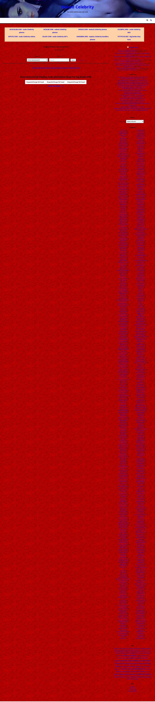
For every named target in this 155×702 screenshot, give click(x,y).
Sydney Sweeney (140, 585)
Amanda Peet (123, 194)
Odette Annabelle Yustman (140, 429)
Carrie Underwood (123, 338)
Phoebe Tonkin (140, 455)
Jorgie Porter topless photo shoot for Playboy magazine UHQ (132, 110)
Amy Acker (123, 206)
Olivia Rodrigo (140, 437)
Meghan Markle (140, 344)
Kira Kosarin (140, 231)
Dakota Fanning (123, 399)
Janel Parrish (123, 592)
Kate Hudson (140, 188)
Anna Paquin (123, 231)
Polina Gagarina (140, 460)
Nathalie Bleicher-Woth (140, 409)
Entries (132, 688)
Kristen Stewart (140, 240)
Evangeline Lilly (123, 504)
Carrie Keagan (123, 336)
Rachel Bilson (140, 463)
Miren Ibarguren (140, 376)
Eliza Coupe (123, 450)
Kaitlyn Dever (140, 169)
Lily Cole (140, 290)
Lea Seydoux (140, 272)
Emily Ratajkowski (123, 475)
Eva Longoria (123, 499)
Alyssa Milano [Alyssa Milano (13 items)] (130, 648)
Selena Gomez (140, 534)
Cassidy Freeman (123, 339)
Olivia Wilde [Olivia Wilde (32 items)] (141, 671)
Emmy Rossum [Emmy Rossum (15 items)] (141, 656)
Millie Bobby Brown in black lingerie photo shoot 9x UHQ (132, 80)
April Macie (123, 250)
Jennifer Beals (122, 612)
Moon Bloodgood (140, 387)
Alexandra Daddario (123, 156)
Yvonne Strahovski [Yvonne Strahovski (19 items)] (132, 679)
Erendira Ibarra (123, 490)
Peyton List (140, 452)
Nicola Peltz (140, 417)
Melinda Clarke (140, 346)
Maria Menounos (140, 326)
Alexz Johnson (123, 161)
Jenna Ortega (123, 607)
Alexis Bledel (123, 158)
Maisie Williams (140, 316)
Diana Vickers (123, 427)
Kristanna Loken (140, 235)
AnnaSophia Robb (123, 239)
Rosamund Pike (140, 491)
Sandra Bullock (140, 509)
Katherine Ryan (140, 198)
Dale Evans (123, 402)
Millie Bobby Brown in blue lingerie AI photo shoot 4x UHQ (132, 82)
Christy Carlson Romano (123, 379)
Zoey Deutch (140, 636)
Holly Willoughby (123, 562)
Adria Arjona (123, 140)
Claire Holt (123, 386)
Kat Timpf (140, 183)
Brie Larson (123, 295)
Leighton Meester (140, 278)
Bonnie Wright (123, 288)
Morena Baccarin (140, 389)
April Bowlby (123, 249)
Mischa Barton (140, 377)
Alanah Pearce (123, 153)
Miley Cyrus (140, 366)
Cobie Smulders (123, 387)
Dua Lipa (123, 438)
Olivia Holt (140, 433)
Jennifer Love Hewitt (123, 620)
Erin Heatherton (123, 495)
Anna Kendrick (123, 227)
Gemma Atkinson (123, 519)
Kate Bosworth (140, 186)
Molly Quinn (140, 384)
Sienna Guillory (140, 551)
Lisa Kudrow (140, 300)
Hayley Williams (123, 547)
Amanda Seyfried (122, 196)
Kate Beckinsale (140, 184)
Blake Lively (123, 285)
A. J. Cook (123, 130)
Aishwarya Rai (123, 150)
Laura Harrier (140, 259)
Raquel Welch (140, 475)
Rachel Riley (140, 468)
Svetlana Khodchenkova (140, 584)
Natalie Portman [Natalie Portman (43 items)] (122, 671)
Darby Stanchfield (123, 412)
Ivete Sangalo (123, 575)
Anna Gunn (123, 226)
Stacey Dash (140, 575)
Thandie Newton (140, 598)
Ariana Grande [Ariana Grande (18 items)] (132, 651)
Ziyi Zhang (140, 633)
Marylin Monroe (140, 339)
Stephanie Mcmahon (140, 580)
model (140, 381)
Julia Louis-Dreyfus (140, 153)
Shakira (140, 539)
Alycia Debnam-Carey (123, 183)
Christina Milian (123, 374)
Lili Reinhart (140, 287)
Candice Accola (123, 318)
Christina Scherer (123, 377)
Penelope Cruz (140, 448)
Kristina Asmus (140, 244)
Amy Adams (123, 207)
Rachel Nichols (140, 466)
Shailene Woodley (140, 537)
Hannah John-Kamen (123, 539)
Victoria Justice (140, 617)
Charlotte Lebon (123, 359)
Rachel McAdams (140, 465)
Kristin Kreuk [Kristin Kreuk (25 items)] (145, 666)
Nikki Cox (140, 424)
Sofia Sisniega (140, 559)
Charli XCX (123, 354)
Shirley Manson (140, 549)
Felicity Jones (123, 509)
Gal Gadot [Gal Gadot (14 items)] (125, 658)
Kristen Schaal (140, 239)
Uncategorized (140, 610)
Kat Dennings (140, 181)
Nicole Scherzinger (140, 420)
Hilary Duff (123, 556)
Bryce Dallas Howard (123, 305)
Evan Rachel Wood (123, 503)
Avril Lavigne (123, 265)
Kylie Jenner (140, 247)
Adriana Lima (123, 141)
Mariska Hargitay (140, 334)
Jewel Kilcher (140, 130)
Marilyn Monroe (140, 333)
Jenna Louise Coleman (123, 605)
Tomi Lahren (140, 603)
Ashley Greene (123, 257)
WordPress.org (132, 691)
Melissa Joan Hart (140, 351)
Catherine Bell (123, 344)
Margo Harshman (140, 321)
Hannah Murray (123, 541)
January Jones (123, 593)
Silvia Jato (140, 554)
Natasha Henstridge (140, 407)
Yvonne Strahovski (140, 628)
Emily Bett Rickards (123, 466)
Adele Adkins (123, 138)
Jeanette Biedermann (123, 597)
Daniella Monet (123, 407)
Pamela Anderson (140, 442)
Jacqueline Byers (123, 577)
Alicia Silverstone (123, 169)
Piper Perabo (140, 458)
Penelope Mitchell (140, 450)
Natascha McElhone (140, 405)
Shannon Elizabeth (140, 542)
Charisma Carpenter (123, 353)
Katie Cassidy (140, 201)
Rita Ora (140, 488)
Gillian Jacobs (123, 529)
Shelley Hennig (140, 547)
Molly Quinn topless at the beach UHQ (132, 97)
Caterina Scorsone (123, 343)
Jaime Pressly (123, 582)
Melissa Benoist (140, 348)
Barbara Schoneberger (123, 270)
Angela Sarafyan (123, 216)
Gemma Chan (122, 521)
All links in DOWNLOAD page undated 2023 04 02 (129, 68)
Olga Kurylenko (140, 430)
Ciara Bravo (123, 381)
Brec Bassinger (123, 290)
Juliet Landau (140, 164)
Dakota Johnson (123, 400)
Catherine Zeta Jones (123, 349)
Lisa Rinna (140, 301)
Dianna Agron (122, 432)
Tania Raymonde (140, 589)
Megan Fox (140, 343)
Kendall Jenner (140, 221)
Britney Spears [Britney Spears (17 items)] (141, 651)
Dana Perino (123, 404)
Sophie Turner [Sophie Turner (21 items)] (118, 677)
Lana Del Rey (140, 254)
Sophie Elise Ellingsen (140, 567)
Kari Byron (140, 178)
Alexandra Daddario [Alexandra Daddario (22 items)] (120, 649)
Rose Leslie (140, 496)
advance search (81, 60)
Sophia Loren (140, 565)
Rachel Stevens (140, 470)
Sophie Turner (140, 574)
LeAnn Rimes (140, 275)
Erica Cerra (123, 491)
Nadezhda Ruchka (140, 395)
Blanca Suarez (123, 287)
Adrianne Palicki (123, 143)
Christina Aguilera (122, 371)
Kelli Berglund (140, 214)
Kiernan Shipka (140, 226)
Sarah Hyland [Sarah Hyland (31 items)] (118, 674)
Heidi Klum (123, 554)
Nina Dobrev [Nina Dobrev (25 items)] (132, 671)
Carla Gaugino (123, 328)
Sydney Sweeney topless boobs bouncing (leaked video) (132, 90)
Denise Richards (123, 425)
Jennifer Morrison (123, 622)
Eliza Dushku (122, 452)
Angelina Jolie (122, 217)
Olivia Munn (140, 435)
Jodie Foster (140, 138)
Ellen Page (123, 460)
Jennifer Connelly (123, 613)
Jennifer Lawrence (122, 617)
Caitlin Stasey (123, 306)
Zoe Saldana (140, 635)
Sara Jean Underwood (140, 514)
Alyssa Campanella (123, 186)
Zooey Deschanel (140, 638)
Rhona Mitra (140, 483)
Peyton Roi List (140, 453)
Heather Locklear (123, 551)
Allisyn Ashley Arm (123, 179)
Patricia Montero (140, 447)
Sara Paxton (140, 516)
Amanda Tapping (123, 198)
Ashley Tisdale (123, 260)
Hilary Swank (123, 557)
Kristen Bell (140, 237)
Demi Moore (123, 424)
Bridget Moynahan (123, 291)
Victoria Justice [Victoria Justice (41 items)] (145, 677)
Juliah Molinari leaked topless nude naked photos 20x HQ (132, 85)
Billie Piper (123, 282)
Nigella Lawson (140, 422)
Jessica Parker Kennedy (123, 631)
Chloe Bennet (122, 364)
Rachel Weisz (140, 471)
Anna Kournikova (123, 229)
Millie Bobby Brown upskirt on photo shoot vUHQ (132, 100)
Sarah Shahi (140, 529)
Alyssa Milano (122, 188)
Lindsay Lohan (140, 296)
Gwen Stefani (123, 532)
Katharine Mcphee (140, 194)
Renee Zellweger (140, 481)
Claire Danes (123, 382)
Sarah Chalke (140, 519)
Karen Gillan (140, 176)
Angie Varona (123, 222)
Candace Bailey (123, 316)
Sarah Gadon (140, 521)
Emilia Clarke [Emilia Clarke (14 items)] (119, 656)
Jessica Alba (123, 625)
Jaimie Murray (123, 585)
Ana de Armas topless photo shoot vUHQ (132, 102)
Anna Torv (123, 237)
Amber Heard (122, 202)
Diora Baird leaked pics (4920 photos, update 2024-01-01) (128, 60)
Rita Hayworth (140, 486)
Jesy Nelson (123, 638)
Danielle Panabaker (123, 410)
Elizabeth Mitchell (123, 457)
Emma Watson (122, 485)
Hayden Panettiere (123, 544)
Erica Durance (122, 493)
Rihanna (140, 485)
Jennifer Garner (123, 615)
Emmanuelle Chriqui (123, 486)
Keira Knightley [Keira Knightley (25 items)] (125, 666)
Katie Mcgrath (140, 204)
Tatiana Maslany (140, 592)
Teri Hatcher (140, 597)
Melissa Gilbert (140, 349)
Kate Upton (140, 191)
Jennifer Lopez (123, 618)
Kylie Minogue (140, 249)
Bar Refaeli (123, 267)
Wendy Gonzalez (140, 618)
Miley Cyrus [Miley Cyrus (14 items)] (147, 669)
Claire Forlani (123, 384)
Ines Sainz (123, 567)
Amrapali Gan (122, 204)
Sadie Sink (140, 504)
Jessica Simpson (123, 633)
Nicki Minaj (140, 415)
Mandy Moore (140, 320)
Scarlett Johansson (140, 532)
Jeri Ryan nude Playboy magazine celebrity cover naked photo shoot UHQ (132, 108)
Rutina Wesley (140, 503)
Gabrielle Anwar (123, 513)
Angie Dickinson (123, 219)
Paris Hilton (140, 443)
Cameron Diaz (123, 310)
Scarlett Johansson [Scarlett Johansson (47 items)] (130, 674)
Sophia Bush (140, 562)
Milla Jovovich (140, 367)
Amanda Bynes (123, 191)
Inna (123, 569)
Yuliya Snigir (140, 626)
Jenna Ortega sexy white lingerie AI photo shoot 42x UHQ (132, 77)
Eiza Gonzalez (122, 443)
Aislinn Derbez (123, 151)
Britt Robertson (123, 298)
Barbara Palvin (123, 268)
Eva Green (123, 498)
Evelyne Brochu (123, 506)
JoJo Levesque (140, 141)
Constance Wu (123, 389)
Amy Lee (123, 209)
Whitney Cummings (141, 620)
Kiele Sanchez (140, 224)
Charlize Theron (123, 356)
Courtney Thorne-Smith (123, 395)
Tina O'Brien (140, 602)
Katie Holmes (140, 202)
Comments (132, 689)
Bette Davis (123, 277)
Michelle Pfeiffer (140, 359)
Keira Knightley (140, 212)
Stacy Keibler (140, 577)
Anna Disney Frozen (123, 224)
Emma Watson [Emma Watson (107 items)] (130, 655)
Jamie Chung (123, 587)
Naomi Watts (140, 397)
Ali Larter (123, 163)
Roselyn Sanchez (140, 501)
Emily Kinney (123, 471)
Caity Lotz (123, 308)
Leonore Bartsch (140, 283)
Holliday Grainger (123, 559)
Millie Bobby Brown (140, 369)
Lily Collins (140, 291)
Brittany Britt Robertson (123, 300)
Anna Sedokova (123, 234)
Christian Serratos (123, 369)
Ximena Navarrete (140, 625)
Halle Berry (123, 537)
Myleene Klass (140, 394)
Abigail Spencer (123, 133)
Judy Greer (140, 150)
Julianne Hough (140, 161)
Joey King (140, 140)
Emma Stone (122, 483)
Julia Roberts (140, 155)
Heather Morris (123, 552)
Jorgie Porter (140, 146)
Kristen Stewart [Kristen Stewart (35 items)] (135, 666)
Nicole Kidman (140, 419)
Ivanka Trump (123, 574)
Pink (140, 457)
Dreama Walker (123, 437)
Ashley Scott (123, 259)
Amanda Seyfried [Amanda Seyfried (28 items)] (140, 649)
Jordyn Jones (140, 145)
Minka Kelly (140, 371)
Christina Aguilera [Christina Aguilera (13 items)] (124, 653)
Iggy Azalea (123, 564)
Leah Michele (140, 273)
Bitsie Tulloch (123, 283)
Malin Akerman (140, 318)
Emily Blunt (123, 468)
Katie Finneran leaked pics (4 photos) (127, 50)
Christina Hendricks (123, 372)
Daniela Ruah (123, 405)
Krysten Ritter (140, 245)
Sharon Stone (140, 544)
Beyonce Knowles (123, 278)
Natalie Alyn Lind (140, 400)
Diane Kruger (123, 429)
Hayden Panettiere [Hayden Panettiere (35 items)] (135, 658)
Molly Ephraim (140, 382)
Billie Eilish (123, 280)
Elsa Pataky (123, 463)
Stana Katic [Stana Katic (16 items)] (126, 677)
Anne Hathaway (123, 242)
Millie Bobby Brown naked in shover (132, 93)
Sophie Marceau (140, 570)
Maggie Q (140, 315)
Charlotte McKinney (123, 361)
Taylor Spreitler (140, 595)
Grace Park (123, 531)
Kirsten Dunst (140, 232)
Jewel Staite (140, 131)
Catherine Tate (123, 346)
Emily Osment (123, 473)
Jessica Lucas (123, 630)
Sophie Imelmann (140, 569)
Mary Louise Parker (140, 338)
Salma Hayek (140, 506)
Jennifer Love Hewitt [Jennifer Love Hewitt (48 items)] (129, 661)
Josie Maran (140, 148)
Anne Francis (123, 240)
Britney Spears (122, 296)
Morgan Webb (140, 392)
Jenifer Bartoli (122, 600)
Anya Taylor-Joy (123, 247)
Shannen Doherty (140, 541)
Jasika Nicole (123, 595)
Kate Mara (140, 189)
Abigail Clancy (122, 131)
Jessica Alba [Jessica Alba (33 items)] (142, 661)
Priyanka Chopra (140, 462)
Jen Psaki (123, 598)
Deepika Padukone (123, 419)
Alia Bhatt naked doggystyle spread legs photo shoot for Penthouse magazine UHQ (132, 104)
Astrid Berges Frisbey (123, 262)
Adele (123, 136)
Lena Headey (140, 280)
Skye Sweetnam (140, 556)
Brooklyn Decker (123, 303)
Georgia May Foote (123, 524)
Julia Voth (140, 158)
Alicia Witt (123, 173)
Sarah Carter (140, 518)
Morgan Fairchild (140, 391)
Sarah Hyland (140, 523)
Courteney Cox (123, 394)
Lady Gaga (140, 252)
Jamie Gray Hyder (123, 589)
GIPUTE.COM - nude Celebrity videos (21, 36)
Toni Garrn (140, 605)
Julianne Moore (140, 163)
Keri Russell (140, 222)
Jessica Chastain (123, 628)
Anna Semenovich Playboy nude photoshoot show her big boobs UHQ (55, 68)
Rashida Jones (140, 476)
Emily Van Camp (123, 476)
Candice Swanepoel (123, 321)
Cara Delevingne (123, 325)
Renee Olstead (140, 480)
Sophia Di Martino (140, 564)
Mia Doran (140, 356)
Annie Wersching (123, 244)
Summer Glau (140, 582)
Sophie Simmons (140, 572)
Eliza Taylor (123, 453)
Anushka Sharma (123, 245)
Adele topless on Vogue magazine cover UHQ (132, 107)
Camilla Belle (123, 313)
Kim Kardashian (140, 227)
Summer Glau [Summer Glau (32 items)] (135, 677)
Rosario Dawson (140, 493)
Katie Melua (140, 206)
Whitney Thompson (141, 622)
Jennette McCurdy (123, 608)
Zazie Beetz (140, 630)
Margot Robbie (140, 323)
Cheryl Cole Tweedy (123, 362)
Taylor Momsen (140, 593)
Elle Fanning (123, 458)
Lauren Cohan (140, 270)
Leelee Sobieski (140, 277)
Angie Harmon (123, 221)
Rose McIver (140, 499)
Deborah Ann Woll (123, 417)
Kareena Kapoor (140, 174)
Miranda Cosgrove (140, 372)
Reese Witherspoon (141, 478)
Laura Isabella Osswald (140, 260)
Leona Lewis (140, 282)
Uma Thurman (140, 608)
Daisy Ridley (123, 397)
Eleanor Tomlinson (123, 445)
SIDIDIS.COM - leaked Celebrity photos (92, 29)
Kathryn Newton (140, 199)
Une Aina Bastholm (140, 612)
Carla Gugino (123, 329)
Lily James (140, 293)
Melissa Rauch (140, 353)
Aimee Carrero (123, 146)
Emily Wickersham (123, 480)
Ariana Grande (122, 252)
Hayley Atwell (123, 546)
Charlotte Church (123, 358)
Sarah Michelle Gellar (140, 528)
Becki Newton (122, 272)
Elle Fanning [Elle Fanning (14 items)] (146, 653)
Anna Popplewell (123, 232)
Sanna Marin (140, 511)
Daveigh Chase (123, 414)
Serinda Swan (140, 536)
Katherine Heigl (140, 196)
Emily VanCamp (123, 478)
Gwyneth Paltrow (123, 534)
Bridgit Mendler (123, 293)
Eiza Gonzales (122, 442)
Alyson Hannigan (123, 184)
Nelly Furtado (140, 414)
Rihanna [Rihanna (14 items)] (147, 671)
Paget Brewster (140, 440)
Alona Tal (123, 181)
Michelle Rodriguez (140, 361)
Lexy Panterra (140, 285)
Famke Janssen (123, 508)
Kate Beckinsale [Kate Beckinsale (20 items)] (134, 663)
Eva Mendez (123, 501)
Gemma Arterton (123, 518)
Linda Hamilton (140, 295)
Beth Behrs (123, 275)
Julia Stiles (140, 156)
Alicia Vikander (123, 171)
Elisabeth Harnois (123, 447)
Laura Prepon (140, 264)
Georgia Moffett (123, 526)
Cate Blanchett (123, 341)
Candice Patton (123, 320)
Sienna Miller (140, 552)
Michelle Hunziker (140, 358)
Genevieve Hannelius (123, 523)
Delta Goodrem (123, 420)
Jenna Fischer (123, 603)
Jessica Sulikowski (123, 635)
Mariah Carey (140, 329)
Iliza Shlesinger (123, 565)
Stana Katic (140, 579)
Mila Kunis (140, 364)
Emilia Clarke (122, 465)
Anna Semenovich (123, 235)
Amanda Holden (123, 193)
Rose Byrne (140, 495)
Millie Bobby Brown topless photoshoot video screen (132, 87)
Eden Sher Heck (123, 440)
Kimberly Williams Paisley (140, 229)
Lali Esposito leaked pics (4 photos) (127, 51)
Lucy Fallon (140, 305)
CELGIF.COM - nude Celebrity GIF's (55, 36)
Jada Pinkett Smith (123, 580)
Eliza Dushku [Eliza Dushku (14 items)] (139, 653)
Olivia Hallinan (140, 432)
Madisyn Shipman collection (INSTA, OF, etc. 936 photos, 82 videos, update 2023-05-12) (132, 65)
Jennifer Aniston (123, 610)
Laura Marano (140, 262)
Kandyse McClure (140, 173)
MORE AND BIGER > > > (56, 86)
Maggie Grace (140, 313)
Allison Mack (123, 178)
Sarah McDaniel (140, 526)
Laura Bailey (140, 257)
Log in (132, 686)
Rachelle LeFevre (140, 473)
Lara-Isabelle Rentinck (140, 255)
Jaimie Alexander (123, 584)
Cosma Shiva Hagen (123, 391)
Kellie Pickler (140, 216)
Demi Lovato (123, 422)
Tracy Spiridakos (140, 607)
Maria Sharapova (140, 328)
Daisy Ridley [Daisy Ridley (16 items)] (132, 653)
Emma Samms (123, 481)
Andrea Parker (123, 214)
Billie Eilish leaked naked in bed (132, 92)
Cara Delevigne (123, 323)
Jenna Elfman (123, 602)
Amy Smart (123, 211)
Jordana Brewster (140, 143)
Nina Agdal (140, 425)
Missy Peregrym (140, 379)
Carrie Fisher (123, 334)
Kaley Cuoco (140, 171)
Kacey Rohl (140, 168)
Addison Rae (123, 135)
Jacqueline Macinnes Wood (123, 579)
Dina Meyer (123, 433)
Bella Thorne (123, 273)
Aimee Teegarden (123, 148)
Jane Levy (123, 590)
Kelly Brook (140, 217)
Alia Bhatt (123, 164)
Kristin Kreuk (140, 242)
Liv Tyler (140, 303)
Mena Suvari (140, 354)
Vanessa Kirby (140, 615)
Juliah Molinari (140, 160)
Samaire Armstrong (140, 508)
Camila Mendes (123, 311)
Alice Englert (123, 166)
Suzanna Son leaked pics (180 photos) (129, 61)
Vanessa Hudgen (140, 613)
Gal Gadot (122, 516)
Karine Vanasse (140, 179)
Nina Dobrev (140, 427)
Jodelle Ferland (140, 135)
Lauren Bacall (140, 268)
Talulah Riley (140, 587)
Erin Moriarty (123, 496)
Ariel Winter (123, 254)
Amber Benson (123, 201)
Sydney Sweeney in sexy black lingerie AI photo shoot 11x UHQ (132, 83)
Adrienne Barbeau (123, 145)
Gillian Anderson (123, 528)
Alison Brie (123, 174)
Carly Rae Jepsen (123, 331)
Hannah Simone (123, 542)
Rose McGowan (140, 498)
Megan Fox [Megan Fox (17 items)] (118, 669)
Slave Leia (140, 557)
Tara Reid (140, 590)
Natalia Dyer (140, 399)
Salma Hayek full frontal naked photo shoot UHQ (132, 98)
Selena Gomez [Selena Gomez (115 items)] (144, 674)
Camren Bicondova (123, 315)
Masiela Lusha (140, 341)
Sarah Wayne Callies (140, 531)
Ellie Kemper (123, 462)
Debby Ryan (123, 415)
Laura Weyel (140, 267)
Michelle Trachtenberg (140, 362)
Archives (123, 121)
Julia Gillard (140, 151)
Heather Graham (123, 549)
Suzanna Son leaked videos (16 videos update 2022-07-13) (129, 63)
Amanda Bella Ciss (123, 189)
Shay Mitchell (140, 546)
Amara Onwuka (123, 199)
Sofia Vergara (140, 560)
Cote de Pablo (123, 392)
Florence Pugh (123, 511)
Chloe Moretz (123, 367)
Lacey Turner (140, 250)
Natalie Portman (140, 404)
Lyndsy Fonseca (140, 310)
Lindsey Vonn (140, 298)
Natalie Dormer (140, 402)
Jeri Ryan (123, 623)
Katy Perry (140, 207)
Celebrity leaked (133, 47)
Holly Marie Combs (123, 560)
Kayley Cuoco (140, 211)
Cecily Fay (123, 351)
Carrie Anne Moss (123, 333)
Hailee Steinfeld (123, 536)
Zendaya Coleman (140, 631)
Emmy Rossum (122, 488)
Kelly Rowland (140, 219)
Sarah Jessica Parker (140, 524)
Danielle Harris (123, 409)
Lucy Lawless (140, 308)
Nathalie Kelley (140, 412)
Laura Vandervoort (140, 265)
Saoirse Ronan (140, 513)
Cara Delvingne (123, 326)
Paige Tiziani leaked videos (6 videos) (127, 70)
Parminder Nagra (140, 445)
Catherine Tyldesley (123, 348)
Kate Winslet (140, 193)
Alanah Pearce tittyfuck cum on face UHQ (132, 88)
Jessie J (123, 636)
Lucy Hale (140, 306)
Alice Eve (123, 168)
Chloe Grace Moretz (123, 366)
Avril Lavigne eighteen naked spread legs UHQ (132, 95)
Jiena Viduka (140, 133)
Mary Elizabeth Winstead (140, 336)
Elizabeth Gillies (123, 455)
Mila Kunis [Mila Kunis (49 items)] (140, 669)
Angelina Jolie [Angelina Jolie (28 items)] (123, 651)
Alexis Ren (123, 160)
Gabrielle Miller (123, 514)
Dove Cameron (123, 435)
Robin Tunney (140, 490)
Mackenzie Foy (140, 311)
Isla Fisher (123, 572)
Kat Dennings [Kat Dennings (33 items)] (124, 663)
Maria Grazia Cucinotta (140, 325)
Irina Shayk (123, 570)
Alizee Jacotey (123, 176)
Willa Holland (140, 623)
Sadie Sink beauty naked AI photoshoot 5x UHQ (132, 78)
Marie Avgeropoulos (140, 331)
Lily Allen (140, 288)
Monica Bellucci (140, 386)
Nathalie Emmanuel (140, 410)
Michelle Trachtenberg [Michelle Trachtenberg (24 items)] (128, 669)
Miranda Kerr (140, 374)
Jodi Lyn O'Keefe (140, 136)
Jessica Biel (123, 626)
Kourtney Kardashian (140, 234)
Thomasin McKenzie (140, 600)
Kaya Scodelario (140, 209)
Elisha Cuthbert (123, 448)
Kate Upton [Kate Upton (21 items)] (143, 663)
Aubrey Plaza (123, 264)
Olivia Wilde (140, 438)
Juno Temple (140, 166)
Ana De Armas (123, 212)
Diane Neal (123, 430)
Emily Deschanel (123, 470)
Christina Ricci (123, 376)
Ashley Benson (123, 255)
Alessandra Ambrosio (123, 155)
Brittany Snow (123, 301)
